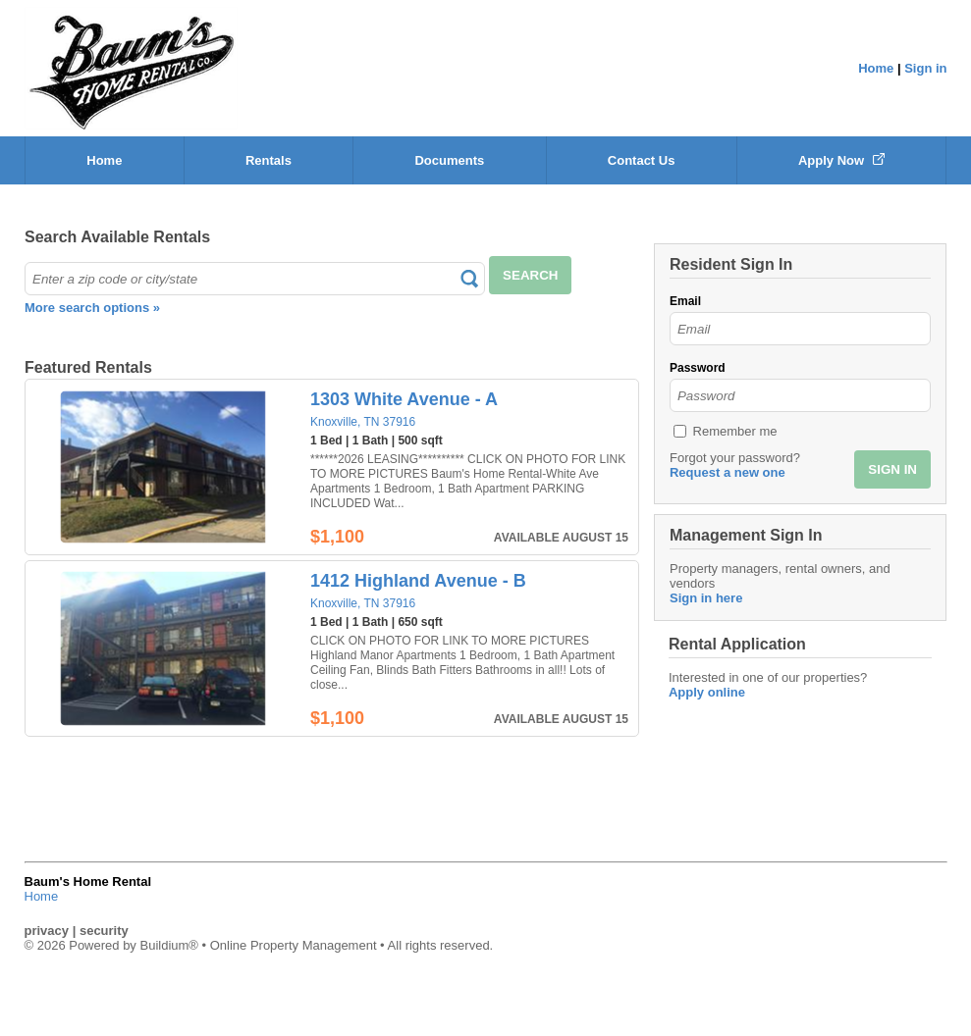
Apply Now (841, 160)
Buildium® (168, 945)
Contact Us (641, 160)
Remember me (735, 431)
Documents (449, 160)
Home (875, 68)
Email (685, 301)
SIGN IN (892, 469)
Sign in (925, 68)
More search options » (92, 307)
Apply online (707, 692)
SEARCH (530, 275)
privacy (47, 930)
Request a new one (727, 472)
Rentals (268, 160)
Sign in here (706, 598)
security (104, 930)
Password (698, 368)
